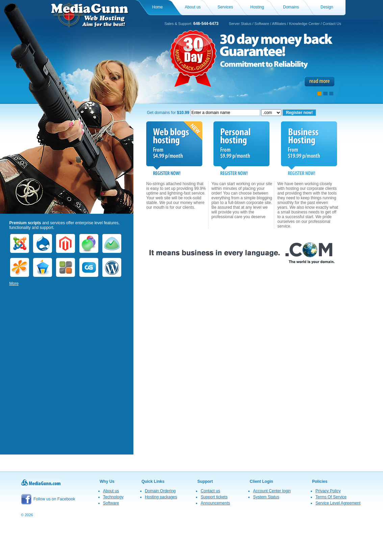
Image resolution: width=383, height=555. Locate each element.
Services (225, 7)
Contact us (210, 491)
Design (327, 7)
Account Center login (271, 491)
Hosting (257, 7)
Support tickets (214, 497)
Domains (291, 7)
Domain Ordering (160, 491)
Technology (113, 497)
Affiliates (279, 24)
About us (193, 7)
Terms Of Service (331, 497)
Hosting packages (161, 497)
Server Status (240, 24)
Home (157, 7)
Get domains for (203, 112)
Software (261, 24)
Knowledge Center (304, 24)
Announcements (215, 503)
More (14, 283)
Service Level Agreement (337, 503)
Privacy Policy (328, 491)
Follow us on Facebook (48, 499)
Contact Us (332, 24)
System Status (266, 497)
